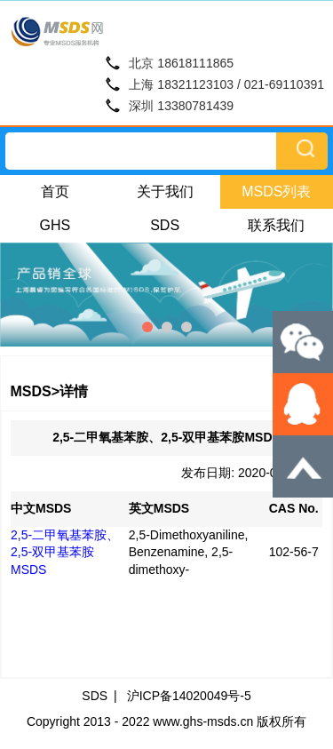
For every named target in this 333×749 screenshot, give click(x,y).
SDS (164, 225)
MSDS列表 (276, 191)
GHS (55, 225)
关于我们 (165, 191)
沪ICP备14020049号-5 (189, 696)
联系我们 (276, 225)
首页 (55, 191)
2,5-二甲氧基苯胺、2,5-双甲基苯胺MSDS (65, 552)
